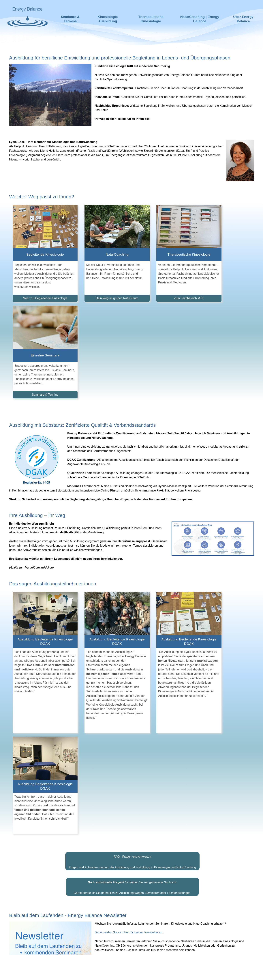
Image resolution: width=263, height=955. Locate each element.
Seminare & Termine (70, 19)
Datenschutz (161, 949)
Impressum (139, 949)
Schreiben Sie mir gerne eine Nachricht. (132, 684)
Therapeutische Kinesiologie (151, 19)
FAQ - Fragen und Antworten (132, 658)
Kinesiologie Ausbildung (107, 19)
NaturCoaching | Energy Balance (199, 19)
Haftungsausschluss (108, 949)
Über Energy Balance (243, 19)
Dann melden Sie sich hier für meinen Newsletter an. (129, 734)
